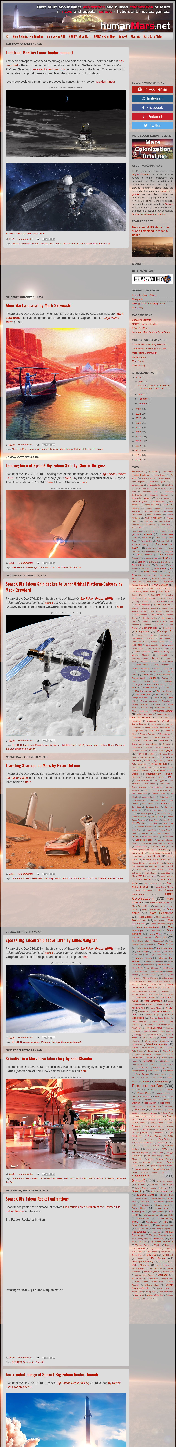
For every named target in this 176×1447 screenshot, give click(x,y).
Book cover (34, 449)
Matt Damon (168, 968)
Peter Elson (159, 1074)
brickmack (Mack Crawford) (37, 745)
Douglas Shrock (138, 678)
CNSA (160, 624)
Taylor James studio (151, 1215)
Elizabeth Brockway (155, 685)
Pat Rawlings (148, 1061)
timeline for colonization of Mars (148, 214)
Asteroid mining (140, 544)
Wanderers (153, 1278)
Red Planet (137, 1106)
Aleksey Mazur (160, 488)
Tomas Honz (137, 1255)
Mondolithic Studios (145, 997)
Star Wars (154, 1185)
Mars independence (148, 927)
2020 (138, 432)
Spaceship (104, 243)
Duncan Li (166, 678)
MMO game (154, 994)
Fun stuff (164, 721)
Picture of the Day (83, 449)
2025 (138, 409)
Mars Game (139, 920)
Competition (142, 631)
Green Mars (164, 740)
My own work (138, 1008)
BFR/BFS (17, 567)
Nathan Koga (152, 1015)
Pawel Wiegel (153, 1071)
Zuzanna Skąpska (154, 1295)
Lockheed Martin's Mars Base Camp (151, 332)
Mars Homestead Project (162, 924)
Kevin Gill (166, 820)
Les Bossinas (167, 837)
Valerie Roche (164, 1262)
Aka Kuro (169, 485)
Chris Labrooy (155, 611)
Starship (135, 36)
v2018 (69, 478)
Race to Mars (160, 1096)
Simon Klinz (137, 1159)
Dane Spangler (152, 645)
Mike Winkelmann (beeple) (144, 991)
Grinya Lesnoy (152, 744)
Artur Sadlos (146, 541)
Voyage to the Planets (144, 1275)
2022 (138, 423)
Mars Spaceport (165, 948)
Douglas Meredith (163, 675)
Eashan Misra (151, 681)
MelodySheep (167, 978)
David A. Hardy (161, 651)
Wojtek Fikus (163, 1288)
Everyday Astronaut (149, 701)
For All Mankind (141, 717)
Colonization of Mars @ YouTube (149, 348)
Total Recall (167, 1255)
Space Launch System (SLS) (149, 1172)
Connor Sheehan (145, 635)
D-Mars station (157, 642)
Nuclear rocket (150, 1031)
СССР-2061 (147, 1298)
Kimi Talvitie (138, 823)
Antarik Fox (165, 525)
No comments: (25, 239)
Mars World (168, 952)
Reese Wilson (152, 1106)
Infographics (159, 763)
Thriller (157, 1245)
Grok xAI (166, 744)
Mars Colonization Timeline (28, 36)
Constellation (137, 638)
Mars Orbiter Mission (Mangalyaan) (148, 941)
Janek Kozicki (157, 787)
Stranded (146, 1205)
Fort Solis (164, 718)
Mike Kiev (166, 988)
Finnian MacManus (140, 711)
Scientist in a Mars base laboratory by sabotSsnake (49, 1058)
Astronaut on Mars (21, 878)
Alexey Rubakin (163, 498)
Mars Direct (138, 361)
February (143, 398)
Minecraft (165, 991)
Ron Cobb (147, 1129)
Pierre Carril (137, 1090)
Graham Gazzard (161, 737)
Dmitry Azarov (142, 665)
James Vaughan (31, 1042)
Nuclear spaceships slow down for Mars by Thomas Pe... (154, 387)
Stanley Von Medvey (164, 1181)
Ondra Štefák (149, 1038)
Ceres (170, 601)
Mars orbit (161, 937)
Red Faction (150, 1103)
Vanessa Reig (163, 1265)
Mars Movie (155, 934)
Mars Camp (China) (164, 887)
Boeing (167, 572)
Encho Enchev (150, 688)
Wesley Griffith (141, 1282)
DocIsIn (157, 668)
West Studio (157, 1282)
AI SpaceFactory (154, 485)
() (96, 598)
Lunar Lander (47, 243)
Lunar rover (137, 856)
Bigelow (141, 562)
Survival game (161, 1208)
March (142, 394)
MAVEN (163, 975)
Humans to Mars (148, 757)
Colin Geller (168, 628)
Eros (158, 694)
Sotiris (159, 1162)
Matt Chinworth (153, 968)
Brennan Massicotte (161, 578)
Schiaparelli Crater (152, 1146)
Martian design (144, 958)
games (135, 194)
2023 (138, 418)
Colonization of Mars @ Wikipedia (149, 344)
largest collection (141, 174)
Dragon (152, 678)
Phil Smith (157, 1077)
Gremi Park (137, 744)
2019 (138, 436)
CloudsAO (148, 625)
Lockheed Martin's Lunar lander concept (39, 52)
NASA (81, 745)
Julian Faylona (146, 813)
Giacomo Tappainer (148, 734)
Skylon (151, 1159)
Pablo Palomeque (143, 1054)
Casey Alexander (149, 598)
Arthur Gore (147, 538)
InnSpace (136, 767)
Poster (170, 1089)
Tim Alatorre (137, 1252)
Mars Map (155, 930)
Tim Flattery (152, 1252)
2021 (138, 427)
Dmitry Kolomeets (162, 665)
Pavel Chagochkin (161, 1067)
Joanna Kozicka (149, 797)
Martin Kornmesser (154, 961)
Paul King (152, 1064)
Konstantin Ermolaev (144, 827)
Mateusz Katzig (163, 965)
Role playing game (154, 1126)
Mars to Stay (138, 365)
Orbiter (135, 1048)
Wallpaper (163, 1275)
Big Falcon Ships (17, 777)
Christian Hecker (149, 618)
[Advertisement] (66, 271)
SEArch (165, 1149)
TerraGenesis (151, 1222)
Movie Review (163, 1004)
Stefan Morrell (141, 1198)
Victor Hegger (138, 1268)
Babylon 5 (169, 552)
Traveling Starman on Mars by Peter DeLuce (43, 765)
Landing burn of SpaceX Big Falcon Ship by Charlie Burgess (56, 465)
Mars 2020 (165, 873)
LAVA (134, 833)
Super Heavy (139, 1208)
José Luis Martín (154, 810)
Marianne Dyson (156, 863)
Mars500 (138, 955)
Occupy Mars (140, 1035)
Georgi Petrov (154, 731)
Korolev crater (164, 827)
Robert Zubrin (164, 1119)
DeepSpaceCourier (140, 658)
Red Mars (165, 1103)
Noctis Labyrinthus (153, 1028)
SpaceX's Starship (141, 320)
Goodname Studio (140, 737)
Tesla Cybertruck (141, 1225)
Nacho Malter (155, 1008)
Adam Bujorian (148, 478)
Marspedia (137, 299)
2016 (138, 450)
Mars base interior (85, 1178)
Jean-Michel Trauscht (161, 790)
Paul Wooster (142, 1067)
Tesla (120, 878)
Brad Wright (165, 575)
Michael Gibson (139, 984)
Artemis (16, 243)
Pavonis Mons (138, 1071)
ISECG (161, 777)
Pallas (158, 1054)
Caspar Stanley (141, 601)
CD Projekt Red (158, 601)
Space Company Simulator (161, 1166)
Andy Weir (148, 521)
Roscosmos (158, 1133)
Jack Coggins (159, 780)
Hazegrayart (166, 750)
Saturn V (136, 1146)
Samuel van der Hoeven (142, 1143)
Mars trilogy (142, 951)
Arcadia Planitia (138, 528)
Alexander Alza (150, 492)
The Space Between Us (162, 1242)
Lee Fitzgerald (163, 833)
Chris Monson (141, 615)
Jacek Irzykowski (142, 780)
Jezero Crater (158, 794)
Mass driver (149, 965)
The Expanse (139, 1231)
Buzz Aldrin (137, 588)
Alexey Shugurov (139, 501)
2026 (138, 377)
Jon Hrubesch (163, 803)
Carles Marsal (138, 595)
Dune (134, 681)
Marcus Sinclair (138, 863)
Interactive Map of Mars (144, 295)
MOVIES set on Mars (80, 36)
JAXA (146, 790)
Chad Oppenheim (142, 605)
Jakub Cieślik (164, 784)
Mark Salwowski (50, 449)
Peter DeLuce (69, 878)
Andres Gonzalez (154, 515)
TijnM (167, 1248)
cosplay (150, 638)
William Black (152, 1285)
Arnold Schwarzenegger (160, 528)
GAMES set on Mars (105, 36)
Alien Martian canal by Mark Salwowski (38, 305)
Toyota (140, 1259)
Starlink (153, 1188)
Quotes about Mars (141, 1096)
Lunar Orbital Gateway (66, 243)
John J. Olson (147, 804)
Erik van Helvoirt (165, 691)
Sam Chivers (149, 1139)
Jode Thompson (139, 800)
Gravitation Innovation (142, 740)
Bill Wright (153, 562)
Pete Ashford (167, 1071)
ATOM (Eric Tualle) (154, 548)
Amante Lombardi (153, 508)
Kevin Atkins (154, 820)
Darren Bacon (154, 648)
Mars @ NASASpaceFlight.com (148, 303)
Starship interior (145, 1195)
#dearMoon (137, 471)
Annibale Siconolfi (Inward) (143, 525)
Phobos (146, 1081)
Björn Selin (165, 562)
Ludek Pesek (141, 847)
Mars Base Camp (153, 883)
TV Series (158, 1258)
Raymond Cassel (151, 1100)
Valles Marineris (140, 1265)
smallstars (147, 1162)
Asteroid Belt (163, 541)
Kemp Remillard (139, 817)
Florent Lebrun (163, 714)
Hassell (154, 751)
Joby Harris (165, 797)
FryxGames (151, 721)
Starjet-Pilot (140, 1188)
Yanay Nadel (137, 1292)
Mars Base (69, 1178)
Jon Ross (136, 807)
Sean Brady (151, 1149)
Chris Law (169, 611)
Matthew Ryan (157, 971)
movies (164, 191)
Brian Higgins (152, 582)
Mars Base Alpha (152, 36)
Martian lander (105, 81)
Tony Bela (151, 1255)
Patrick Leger (164, 1061)
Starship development (162, 1191)
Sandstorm (162, 1142)
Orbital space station (96, 745)
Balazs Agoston (144, 555)
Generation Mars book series (157, 727)
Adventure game (158, 481)
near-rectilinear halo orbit (49, 69)
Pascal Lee (151, 1057)
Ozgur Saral (168, 1051)
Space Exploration (161, 1169)
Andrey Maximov (153, 518)
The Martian (158, 1238)
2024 (138, 414)
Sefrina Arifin (157, 1152)
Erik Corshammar (143, 691)
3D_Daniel (153, 472)
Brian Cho (136, 582)
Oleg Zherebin (155, 1035)
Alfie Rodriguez (158, 501)
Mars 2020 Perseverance (144, 876)
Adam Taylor (164, 478)
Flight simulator (144, 714)
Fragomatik (136, 721)
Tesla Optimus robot (164, 1225)
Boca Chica (150, 571)
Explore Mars (139, 357)
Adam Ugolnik (138, 482)
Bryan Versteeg (160, 585)
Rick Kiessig (141, 1116)
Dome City (168, 668)
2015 (138, 455)
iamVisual (136, 760)
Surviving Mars (139, 1211)
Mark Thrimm (150, 873)
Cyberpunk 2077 (139, 642)
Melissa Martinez (150, 978)
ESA (167, 694)
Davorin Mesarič (140, 655)
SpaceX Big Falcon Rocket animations (37, 1199)
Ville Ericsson (156, 1268)
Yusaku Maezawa (166, 1292)
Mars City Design (144, 890)
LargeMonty (151, 830)
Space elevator (142, 1169)
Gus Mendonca (163, 747)
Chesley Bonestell (150, 608)
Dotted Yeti (146, 674)
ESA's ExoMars (140, 328)
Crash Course (164, 638)
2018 (138, 441)
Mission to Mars (138, 994)
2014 (138, 459)
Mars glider (159, 920)
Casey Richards (166, 598)
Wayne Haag (167, 1278)
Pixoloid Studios (155, 1090)
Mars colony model (159, 903)
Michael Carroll (163, 981)
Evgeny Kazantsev (140, 704)
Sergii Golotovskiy (152, 1156)
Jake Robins (149, 784)
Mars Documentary (151, 909)
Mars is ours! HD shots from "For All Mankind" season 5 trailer (150, 231)
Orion (111, 745)
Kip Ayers (154, 823)
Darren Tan (168, 648)
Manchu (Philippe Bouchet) (156, 859)
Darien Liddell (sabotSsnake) (47, 1178)
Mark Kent (141, 870)
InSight (148, 767)
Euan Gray (157, 698)
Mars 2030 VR (167, 876)
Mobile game (167, 994)
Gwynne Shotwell (139, 751)
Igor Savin (158, 760)
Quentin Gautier (163, 1093)
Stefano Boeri (157, 1198)
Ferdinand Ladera (162, 708)
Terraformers (143, 1218)
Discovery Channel (148, 661)
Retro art (98, 449)
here (50, 482)
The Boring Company (161, 1229)
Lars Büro (165, 830)
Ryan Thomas (154, 1136)
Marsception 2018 (153, 955)
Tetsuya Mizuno (141, 1229)
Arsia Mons (137, 531)
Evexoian (166, 701)
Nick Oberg (136, 1028)
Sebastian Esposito (140, 1152)
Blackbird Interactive (141, 565)
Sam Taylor (164, 1139)
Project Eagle (144, 1093)
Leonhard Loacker (150, 837)
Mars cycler (160, 906)
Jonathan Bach (153, 807)
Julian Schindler (163, 813)
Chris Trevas (156, 615)
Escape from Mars (140, 698)
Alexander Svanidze (159, 495)
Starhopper (168, 1184)
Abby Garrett (160, 475)
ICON (148, 760)
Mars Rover (165, 944)
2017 (138, 446)
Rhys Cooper (157, 1110)
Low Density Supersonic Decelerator (157, 843)
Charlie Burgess (31, 567)
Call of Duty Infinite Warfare (144, 592)
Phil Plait (145, 1077)
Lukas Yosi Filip (146, 850)
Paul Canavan (138, 1064)
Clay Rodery (160, 621)
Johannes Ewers (157, 800)
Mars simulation (145, 948)
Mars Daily (137, 307)
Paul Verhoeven (166, 1064)
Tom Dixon (165, 1252)
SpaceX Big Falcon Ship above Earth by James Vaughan (51, 940)
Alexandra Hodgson (141, 498)
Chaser (135, 608)
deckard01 (162, 655)
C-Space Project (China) (158, 588)
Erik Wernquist (143, 694)
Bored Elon (151, 575)
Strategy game (162, 1205)
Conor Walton (164, 635)
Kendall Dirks (157, 817)
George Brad (137, 731)
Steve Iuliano (158, 1202)
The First (156, 1232)
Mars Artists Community (144, 353)
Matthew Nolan (141, 971)
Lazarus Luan (147, 833)
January (143, 403)
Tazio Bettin (168, 1215)
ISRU (170, 777)
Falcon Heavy (146, 708)
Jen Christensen (139, 794)
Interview (150, 777)
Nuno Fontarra (167, 1031)
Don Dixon (140, 671)
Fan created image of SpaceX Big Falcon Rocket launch (52, 1374)
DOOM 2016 (156, 671)
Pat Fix (164, 1058)
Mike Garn (152, 988)
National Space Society (160, 1018)
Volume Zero (168, 1272)
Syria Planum (158, 1212)
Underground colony (142, 1261)
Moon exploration (89, 243)
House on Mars (146, 754)
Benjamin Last (151, 558)
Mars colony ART (56, 36)
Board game (160, 568)
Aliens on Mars (19, 449)
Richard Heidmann (149, 1113)
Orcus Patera (148, 1048)
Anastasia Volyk (152, 511)
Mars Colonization (105, 1178)
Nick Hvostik (148, 1025)
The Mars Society (157, 1235)
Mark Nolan (157, 870)
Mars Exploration (52, 878)
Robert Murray (149, 1119)
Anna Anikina (164, 521)
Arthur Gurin (160, 538)
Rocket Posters (138, 1123)
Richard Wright (167, 1113)
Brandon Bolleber (139, 578)
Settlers (167, 1156)
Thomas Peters (142, 1245)
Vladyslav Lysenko (151, 1272)
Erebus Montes (167, 688)
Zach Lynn (139, 1295)
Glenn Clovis (165, 734)
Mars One (147, 938)
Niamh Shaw (158, 1021)
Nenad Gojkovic (139, 1021)
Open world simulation (157, 1041)
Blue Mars (160, 565)
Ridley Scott (156, 1116)
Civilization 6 (146, 621)
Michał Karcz (156, 984)
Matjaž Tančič (137, 968)
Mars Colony (66, 449)
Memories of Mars (143, 981)
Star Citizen (140, 1184)
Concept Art (165, 631)
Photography (161, 1081)
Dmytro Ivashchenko (140, 668)
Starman (112, 878)
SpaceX (123, 36)
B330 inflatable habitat (151, 552)
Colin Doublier (149, 628)
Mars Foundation (163, 917)
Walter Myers (138, 1278)
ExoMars (157, 704)
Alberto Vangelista (142, 488)
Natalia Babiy (143, 1012)
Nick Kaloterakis (163, 1025)
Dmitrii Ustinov (167, 661)
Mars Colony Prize (141, 906)
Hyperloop (165, 757)
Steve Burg (144, 1202)
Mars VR (156, 951)
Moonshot (149, 1004)
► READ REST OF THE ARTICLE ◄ (25, 233)
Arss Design (151, 531)
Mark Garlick (167, 866)
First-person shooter (162, 711)
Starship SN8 (166, 1195)
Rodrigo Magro (156, 1123)
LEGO (135, 836)
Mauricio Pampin (149, 975)
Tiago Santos (155, 1248)
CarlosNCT (155, 595)
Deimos (155, 658)
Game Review (139, 724)
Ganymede (156, 724)
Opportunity (137, 1044)
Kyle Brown (137, 830)
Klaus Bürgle (167, 823)
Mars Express (145, 917)
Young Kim (150, 1292)
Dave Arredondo (142, 652)
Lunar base (162, 849)
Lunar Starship (153, 856)
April (141, 381)
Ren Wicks (168, 1106)
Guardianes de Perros (142, 747)
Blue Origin (145, 569)
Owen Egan (153, 1051)
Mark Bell (153, 866)
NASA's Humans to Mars (145, 324)
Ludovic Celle (158, 846)
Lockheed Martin (29, 243)
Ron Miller (159, 1129)
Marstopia (169, 955)
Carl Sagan (164, 591)
